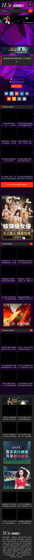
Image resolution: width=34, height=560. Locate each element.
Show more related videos (17, 185)
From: (13, 79)
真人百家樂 (17, 86)
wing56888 (19, 79)
